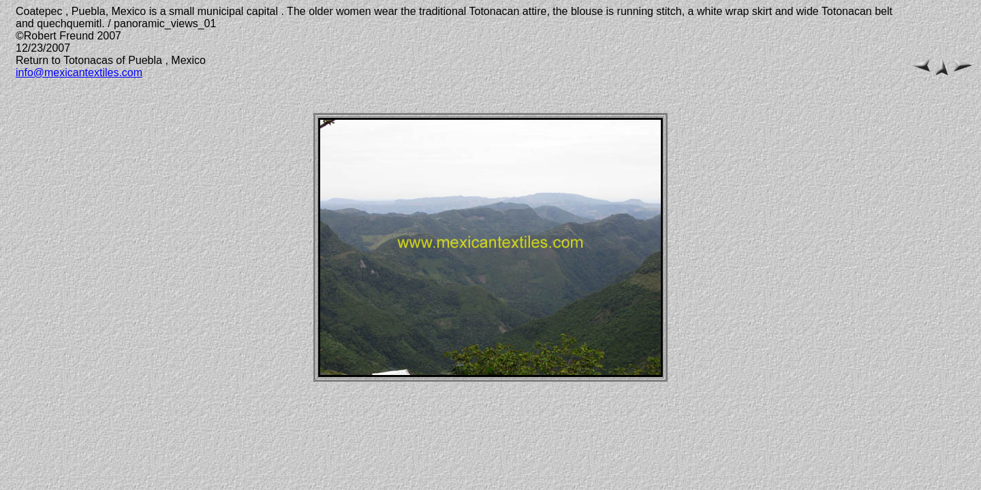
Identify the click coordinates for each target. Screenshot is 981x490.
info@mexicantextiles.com (79, 72)
